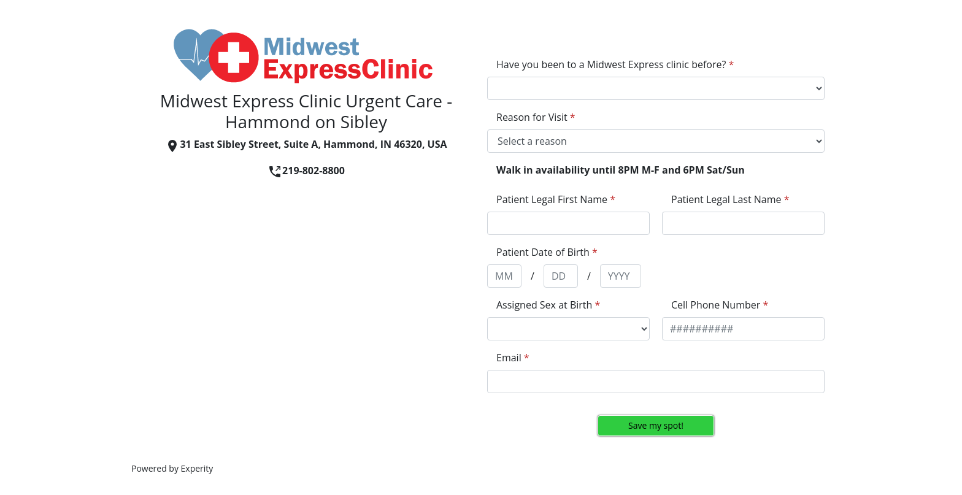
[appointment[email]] (656, 381)
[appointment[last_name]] (743, 223)
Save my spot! (655, 425)
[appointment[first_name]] (568, 223)
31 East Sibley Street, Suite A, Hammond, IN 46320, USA (306, 144)
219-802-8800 (306, 170)
